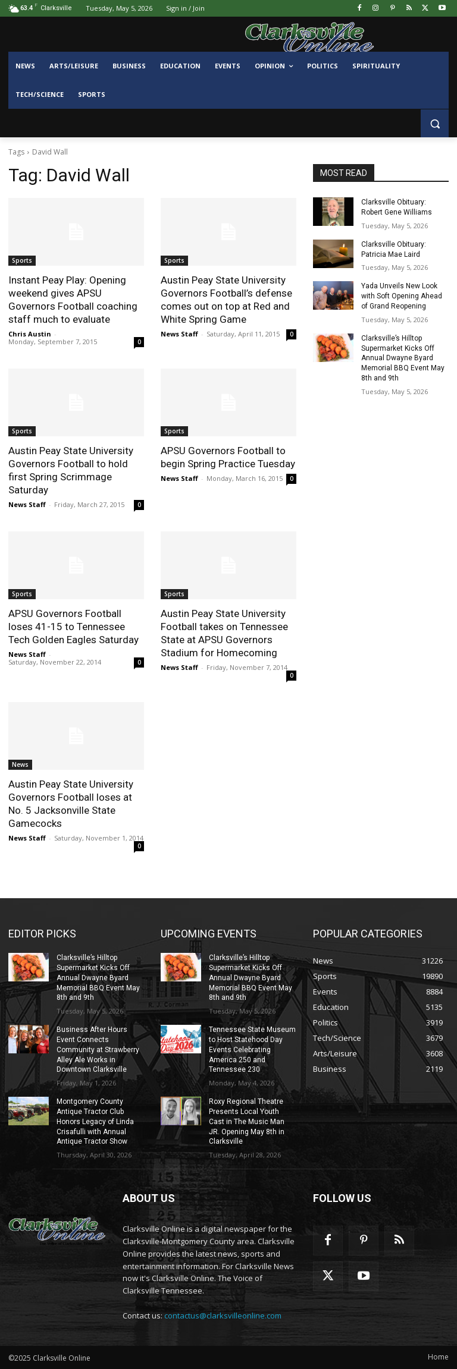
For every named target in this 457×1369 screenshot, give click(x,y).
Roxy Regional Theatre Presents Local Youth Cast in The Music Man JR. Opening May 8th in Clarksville (246, 1121)
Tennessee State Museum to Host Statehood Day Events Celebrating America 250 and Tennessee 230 (252, 1049)
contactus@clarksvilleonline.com (222, 1315)
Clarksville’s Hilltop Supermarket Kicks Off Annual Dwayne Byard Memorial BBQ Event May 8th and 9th (403, 358)
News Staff (179, 333)
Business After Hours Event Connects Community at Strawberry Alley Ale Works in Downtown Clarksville (98, 1049)
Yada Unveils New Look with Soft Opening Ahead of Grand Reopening (401, 296)
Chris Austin (29, 333)
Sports (22, 260)
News (20, 764)
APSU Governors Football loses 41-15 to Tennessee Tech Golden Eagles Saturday (73, 627)
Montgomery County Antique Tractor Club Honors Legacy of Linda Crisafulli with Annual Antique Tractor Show (95, 1121)
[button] (435, 123)
